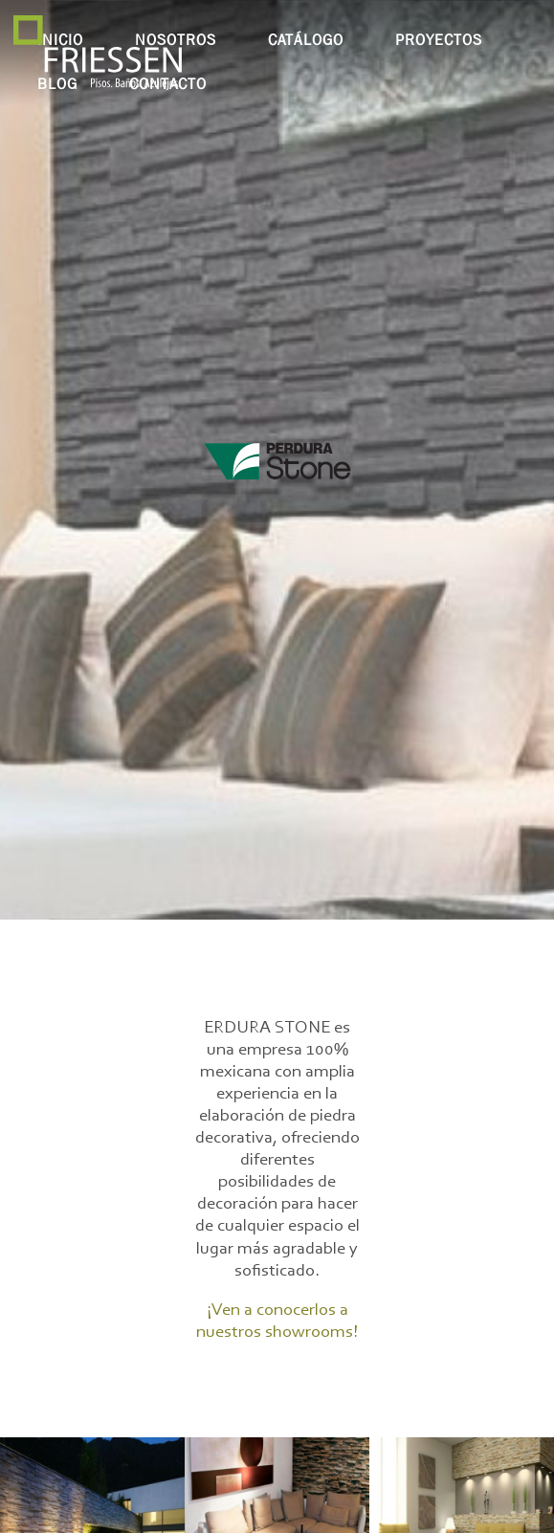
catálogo (305, 40)
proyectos (438, 40)
